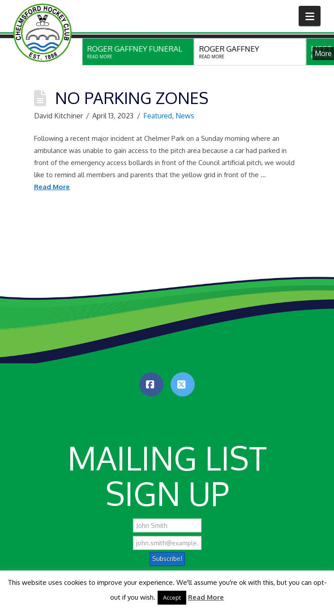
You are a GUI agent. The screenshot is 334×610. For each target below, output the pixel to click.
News (185, 115)
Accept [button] (172, 597)
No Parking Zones (131, 97)
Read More (52, 187)
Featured (157, 115)
